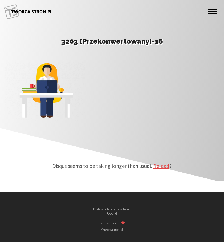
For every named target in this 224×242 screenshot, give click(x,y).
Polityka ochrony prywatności (112, 209)
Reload (161, 165)
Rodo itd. (112, 213)
